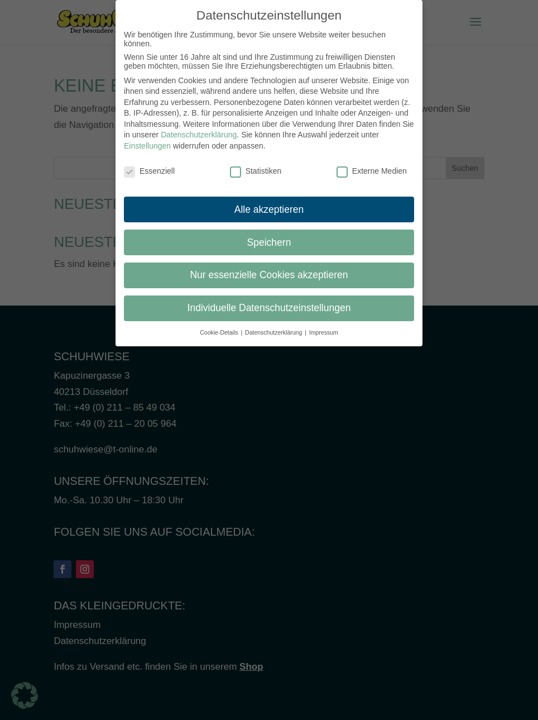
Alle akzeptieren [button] (269, 202)
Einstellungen (147, 139)
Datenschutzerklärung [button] (274, 325)
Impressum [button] (323, 325)
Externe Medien (372, 163)
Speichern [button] (269, 235)
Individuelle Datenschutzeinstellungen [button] (269, 301)
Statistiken (256, 163)
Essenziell (149, 163)
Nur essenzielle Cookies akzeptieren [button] (269, 268)
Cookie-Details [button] (219, 325)
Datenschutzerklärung (199, 127)
